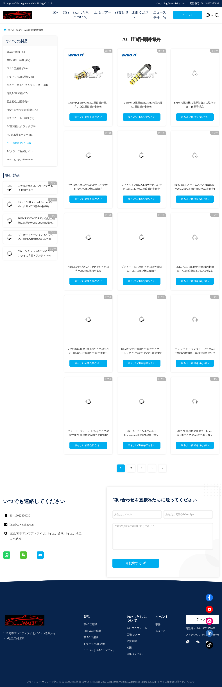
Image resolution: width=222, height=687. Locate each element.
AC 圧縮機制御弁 (33, 30)
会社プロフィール (137, 628)
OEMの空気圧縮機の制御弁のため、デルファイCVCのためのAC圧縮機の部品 (141, 353)
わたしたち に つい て (81, 15)
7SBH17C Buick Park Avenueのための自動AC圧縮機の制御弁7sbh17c (36, 205)
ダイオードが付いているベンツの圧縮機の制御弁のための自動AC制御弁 (35, 237)
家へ (56, 12)
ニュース (159, 12)
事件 (156, 17)
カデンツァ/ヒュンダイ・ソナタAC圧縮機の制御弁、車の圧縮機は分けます (195, 353)
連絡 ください (140, 15)
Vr (164, 17)
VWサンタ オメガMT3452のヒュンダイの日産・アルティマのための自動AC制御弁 (36, 254)
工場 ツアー (102, 12)
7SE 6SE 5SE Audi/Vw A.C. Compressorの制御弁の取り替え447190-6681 (141, 435)
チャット (187, 15)
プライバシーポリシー (39, 682)
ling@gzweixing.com (22, 524)
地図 (129, 647)
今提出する (136, 563)
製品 (66, 12)
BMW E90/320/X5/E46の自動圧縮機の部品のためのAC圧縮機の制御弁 (36, 221)
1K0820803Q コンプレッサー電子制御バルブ (35, 187)
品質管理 (121, 12)
